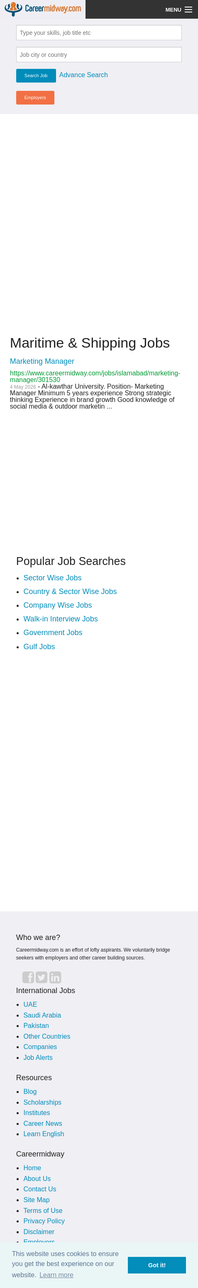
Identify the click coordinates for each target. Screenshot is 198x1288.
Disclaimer (38, 1231)
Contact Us (39, 1189)
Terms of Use (42, 1210)
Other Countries (46, 1036)
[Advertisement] (99, 220)
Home (32, 1167)
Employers (35, 97)
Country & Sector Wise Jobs (70, 591)
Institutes (36, 1112)
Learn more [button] (56, 1274)
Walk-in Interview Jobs (60, 619)
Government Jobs (52, 632)
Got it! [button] (157, 1265)
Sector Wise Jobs (52, 578)
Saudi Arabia (42, 1015)
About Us (37, 1178)
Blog (30, 1091)
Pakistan (36, 1025)
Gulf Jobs (39, 647)
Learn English (43, 1133)
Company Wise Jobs (57, 605)
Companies (40, 1046)
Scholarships (42, 1102)
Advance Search (83, 74)
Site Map (36, 1199)
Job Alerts (37, 1057)
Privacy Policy (44, 1221)
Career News (42, 1123)
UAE (30, 1004)
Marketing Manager (42, 361)
